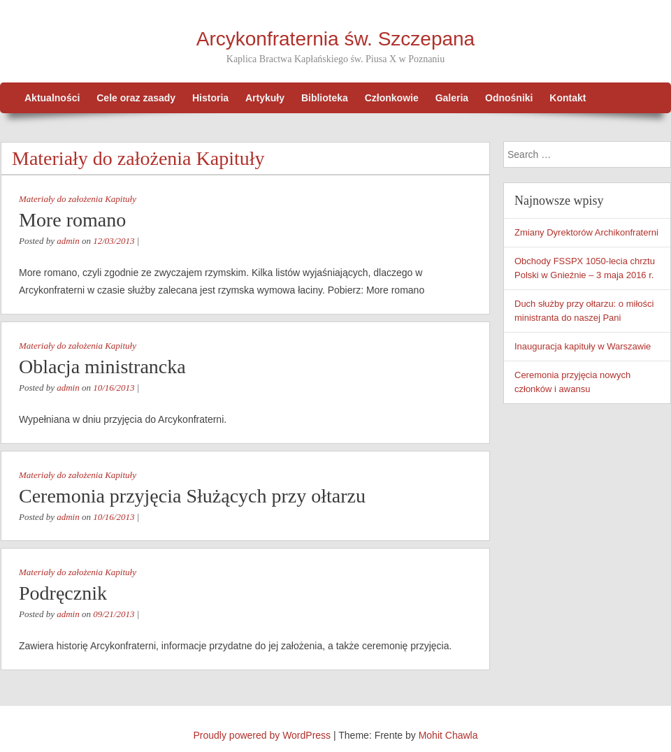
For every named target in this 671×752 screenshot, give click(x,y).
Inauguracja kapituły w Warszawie (582, 346)
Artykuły (264, 97)
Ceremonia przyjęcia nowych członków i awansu (572, 382)
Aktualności (52, 97)
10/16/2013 (113, 387)
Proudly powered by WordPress (262, 735)
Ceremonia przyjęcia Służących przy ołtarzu (192, 496)
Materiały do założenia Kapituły (77, 199)
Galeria (451, 97)
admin (68, 241)
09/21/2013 (113, 614)
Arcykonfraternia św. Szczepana (335, 39)
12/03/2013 (113, 241)
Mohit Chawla (448, 735)
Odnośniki (509, 97)
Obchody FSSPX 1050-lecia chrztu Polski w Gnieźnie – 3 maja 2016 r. (584, 268)
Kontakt (567, 97)
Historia (210, 97)
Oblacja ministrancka (102, 366)
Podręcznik (63, 593)
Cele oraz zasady (135, 97)
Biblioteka (324, 97)
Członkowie (392, 97)
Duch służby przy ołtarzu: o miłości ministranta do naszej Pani (584, 310)
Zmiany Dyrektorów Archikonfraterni (586, 232)
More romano (72, 220)
